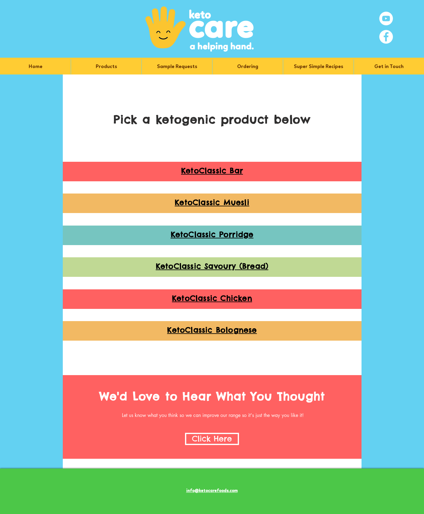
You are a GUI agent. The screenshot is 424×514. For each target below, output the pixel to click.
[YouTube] (386, 18)
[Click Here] (212, 439)
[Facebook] (386, 37)
